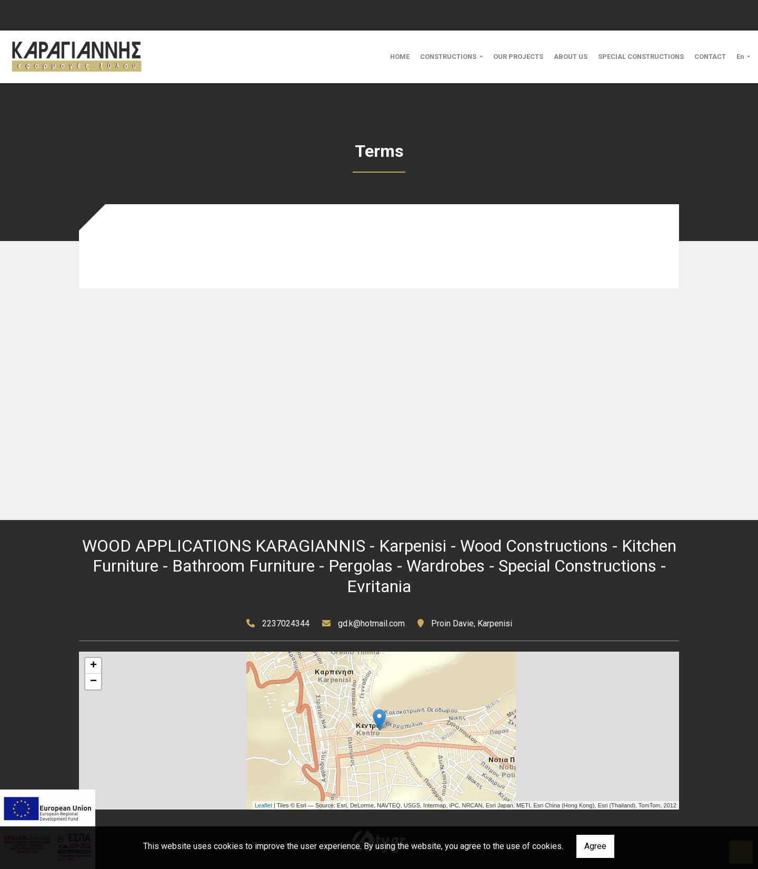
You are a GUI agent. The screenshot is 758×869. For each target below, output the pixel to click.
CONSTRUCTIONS (449, 57)
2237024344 (286, 623)
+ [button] (93, 666)
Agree (595, 846)
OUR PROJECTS (518, 57)
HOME (400, 57)
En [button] (740, 57)
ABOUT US (570, 57)
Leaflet (263, 805)
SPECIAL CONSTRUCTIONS (641, 57)
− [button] (93, 682)
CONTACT (710, 57)
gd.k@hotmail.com (371, 623)
